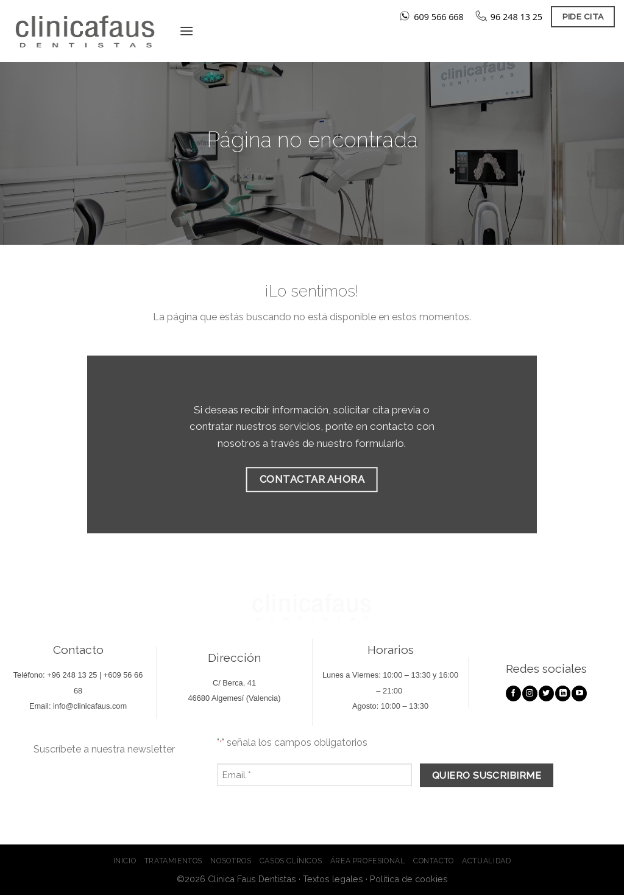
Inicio (124, 860)
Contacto (433, 860)
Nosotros (230, 860)
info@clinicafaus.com (90, 706)
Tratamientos (173, 860)
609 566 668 (439, 17)
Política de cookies (409, 879)
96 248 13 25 (516, 17)
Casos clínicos (291, 860)
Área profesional (367, 860)
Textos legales (333, 879)
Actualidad (486, 860)
